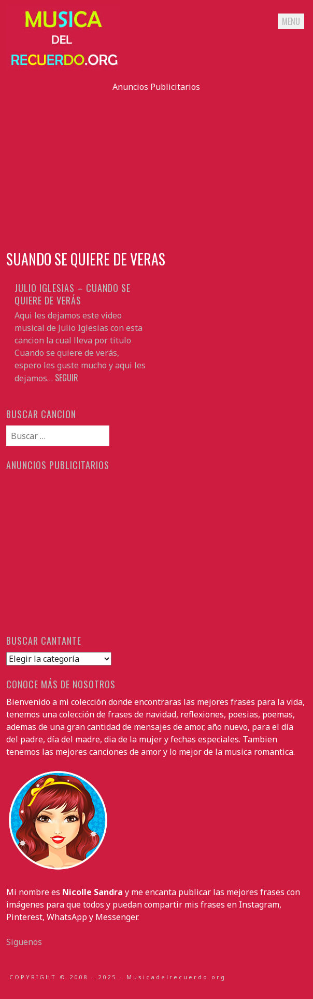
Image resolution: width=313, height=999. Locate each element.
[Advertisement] (156, 165)
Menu (291, 21)
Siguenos (24, 942)
